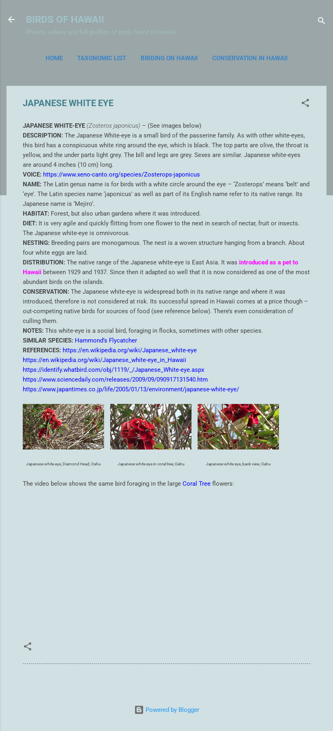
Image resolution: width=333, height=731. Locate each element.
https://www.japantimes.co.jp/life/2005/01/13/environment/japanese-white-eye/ (131, 389)
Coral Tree (197, 483)
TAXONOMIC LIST (101, 58)
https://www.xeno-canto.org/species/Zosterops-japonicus (121, 174)
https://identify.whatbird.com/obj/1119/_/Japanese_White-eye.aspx (113, 369)
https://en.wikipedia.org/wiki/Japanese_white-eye (130, 350)
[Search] (321, 22)
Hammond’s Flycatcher (106, 340)
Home (54, 58)
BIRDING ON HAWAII (169, 58)
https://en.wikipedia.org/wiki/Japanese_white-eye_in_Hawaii (104, 360)
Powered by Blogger (166, 710)
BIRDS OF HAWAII (65, 19)
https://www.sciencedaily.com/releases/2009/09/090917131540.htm (115, 379)
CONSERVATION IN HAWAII (249, 58)
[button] (305, 104)
